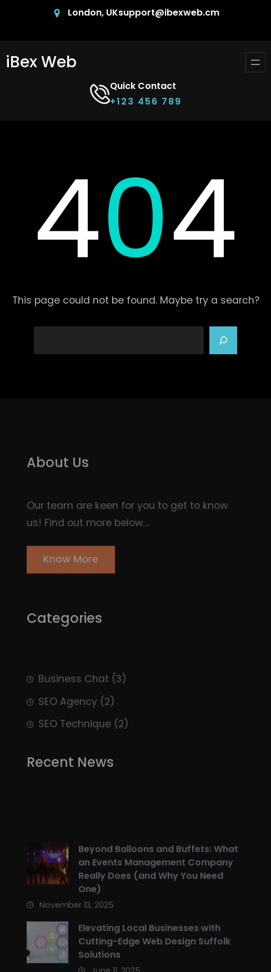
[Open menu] (255, 62)
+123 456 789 (146, 101)
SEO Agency (67, 711)
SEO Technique (74, 734)
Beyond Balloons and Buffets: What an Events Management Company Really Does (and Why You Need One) (158, 887)
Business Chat (73, 688)
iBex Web (41, 62)
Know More (70, 563)
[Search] (223, 340)
